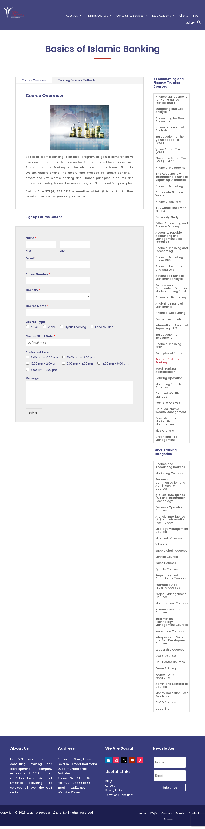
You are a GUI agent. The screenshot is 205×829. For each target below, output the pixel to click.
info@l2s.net (75, 788)
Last (62, 250)
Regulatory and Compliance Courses (170, 577)
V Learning (163, 544)
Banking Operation (169, 378)
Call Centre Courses (170, 662)
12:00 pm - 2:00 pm (44, 364)
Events (180, 813)
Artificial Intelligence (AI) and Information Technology (170, 498)
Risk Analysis (164, 431)
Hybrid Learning (75, 327)
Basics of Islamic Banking (167, 361)
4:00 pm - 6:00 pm (115, 364)
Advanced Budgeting (170, 297)
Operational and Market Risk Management (167, 421)
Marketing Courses (169, 473)
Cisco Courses (165, 656)
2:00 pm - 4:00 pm (80, 364)
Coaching (162, 709)
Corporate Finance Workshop (169, 194)
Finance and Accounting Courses (170, 466)
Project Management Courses (170, 596)
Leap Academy (163, 15)
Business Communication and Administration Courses (170, 484)
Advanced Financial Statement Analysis (169, 277)
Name (31, 238)
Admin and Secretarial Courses (171, 685)
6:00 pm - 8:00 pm (44, 370)
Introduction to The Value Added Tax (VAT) (169, 140)
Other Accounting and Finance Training (171, 225)
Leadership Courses (169, 650)
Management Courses (171, 603)
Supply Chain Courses (171, 551)
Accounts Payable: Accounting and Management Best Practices (168, 237)
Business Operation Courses (169, 509)
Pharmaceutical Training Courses (167, 586)
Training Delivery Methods (76, 80)
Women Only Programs (164, 676)
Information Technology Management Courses (171, 622)
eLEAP (35, 327)
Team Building (165, 668)
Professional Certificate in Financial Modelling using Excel (171, 288)
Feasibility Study (166, 217)
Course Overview (34, 80)
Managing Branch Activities (168, 386)
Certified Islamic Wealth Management (170, 411)
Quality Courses (167, 569)
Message (32, 378)
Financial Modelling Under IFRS (169, 259)
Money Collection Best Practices (171, 695)
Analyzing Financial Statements (169, 305)
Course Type (35, 322)
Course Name (37, 306)
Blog (195, 15)
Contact (194, 813)
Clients (183, 15)
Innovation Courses (169, 631)
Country (33, 290)
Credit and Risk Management (166, 438)
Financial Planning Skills (168, 346)
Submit (34, 413)
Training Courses (99, 15)
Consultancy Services (131, 15)
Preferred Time (37, 352)
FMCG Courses (166, 702)
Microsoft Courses (168, 538)
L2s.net (76, 792)
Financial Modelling (169, 186)
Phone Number (38, 274)
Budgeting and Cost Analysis (170, 110)
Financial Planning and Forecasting (171, 250)
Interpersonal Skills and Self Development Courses (171, 640)
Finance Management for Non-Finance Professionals (171, 100)
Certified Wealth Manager (167, 395)
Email (31, 258)
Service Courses (167, 557)
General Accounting (170, 319)
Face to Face (104, 327)
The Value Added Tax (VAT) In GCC (170, 160)
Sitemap (169, 819)
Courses (166, 813)
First (28, 250)
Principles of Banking (170, 353)
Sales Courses (165, 563)
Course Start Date (40, 336)
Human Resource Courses (167, 611)
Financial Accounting (170, 313)
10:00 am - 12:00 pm (81, 357)
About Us (74, 15)
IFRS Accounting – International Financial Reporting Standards (171, 177)
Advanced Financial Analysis (169, 129)
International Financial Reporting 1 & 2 (171, 327)
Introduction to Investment (166, 336)
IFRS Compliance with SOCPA (170, 209)
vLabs (52, 327)
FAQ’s (153, 813)
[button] (199, 23)
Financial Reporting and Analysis (169, 268)
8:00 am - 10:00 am (44, 357)
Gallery (190, 22)
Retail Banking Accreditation (165, 370)
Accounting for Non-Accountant (170, 120)
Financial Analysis (168, 202)
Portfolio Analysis (168, 403)
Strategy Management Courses (171, 530)
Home (142, 813)
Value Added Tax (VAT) (167, 151)
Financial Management (171, 168)
